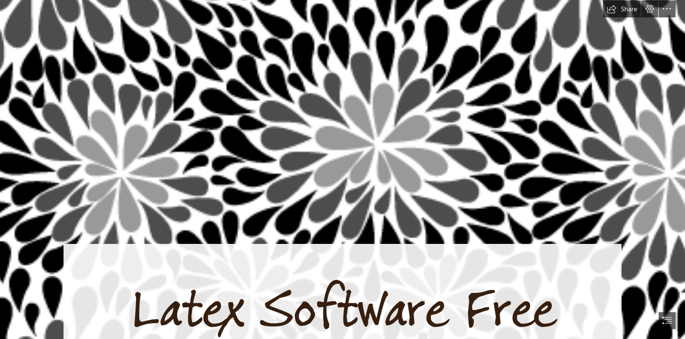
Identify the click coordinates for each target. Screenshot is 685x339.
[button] (622, 8)
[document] (342, 169)
